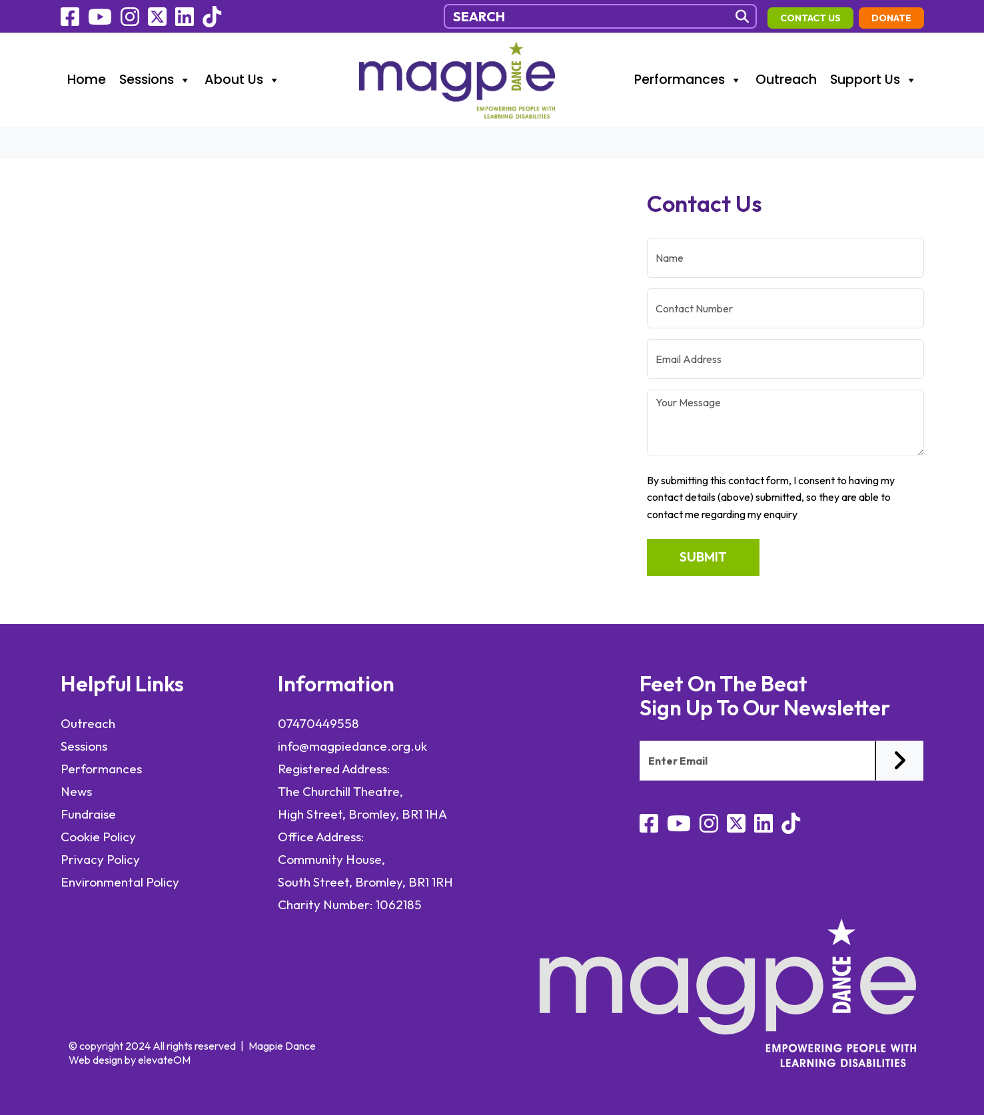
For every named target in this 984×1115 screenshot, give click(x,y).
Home (86, 80)
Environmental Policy (121, 882)
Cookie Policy (98, 837)
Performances (688, 80)
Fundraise (88, 814)
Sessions (155, 80)
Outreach (786, 80)
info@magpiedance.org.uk (352, 746)
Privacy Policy (100, 859)
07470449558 (318, 723)
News (76, 791)
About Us (242, 80)
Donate (891, 18)
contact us (810, 18)
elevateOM (164, 1059)
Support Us (873, 80)
